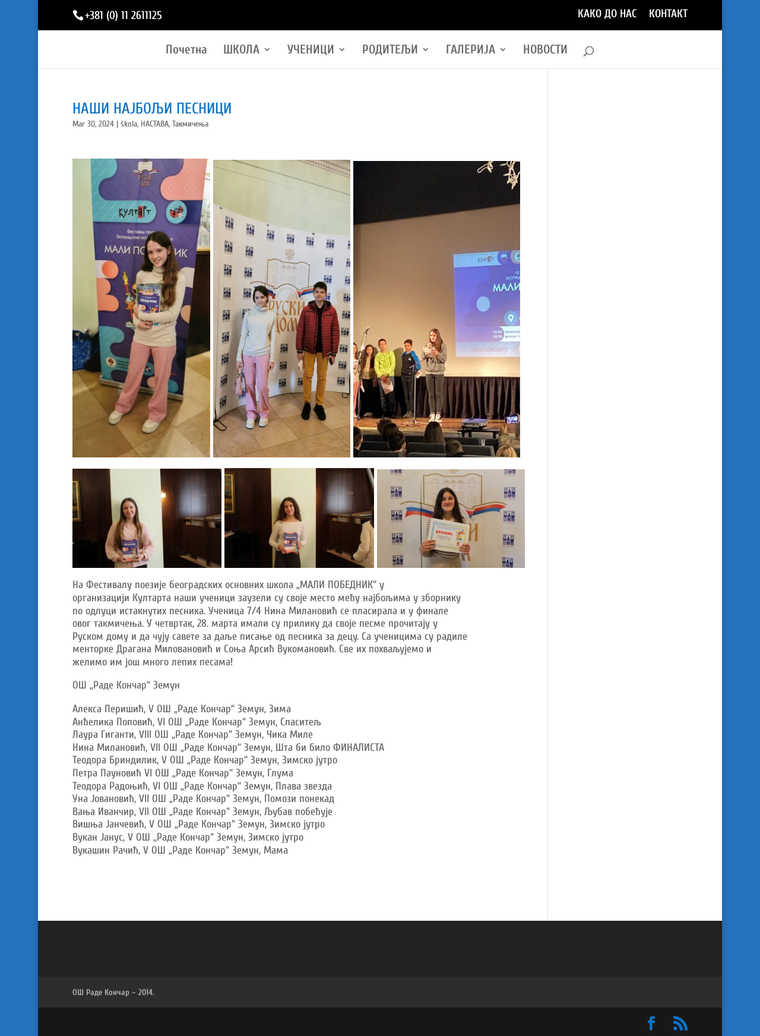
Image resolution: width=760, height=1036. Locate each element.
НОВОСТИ (545, 50)
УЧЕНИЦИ (310, 50)
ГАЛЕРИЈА (470, 50)
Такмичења (190, 124)
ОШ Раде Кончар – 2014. (113, 992)
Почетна (186, 50)
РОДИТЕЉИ (390, 50)
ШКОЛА (241, 50)
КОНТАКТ (668, 14)
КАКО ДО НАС (607, 14)
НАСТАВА (155, 124)
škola (129, 124)
